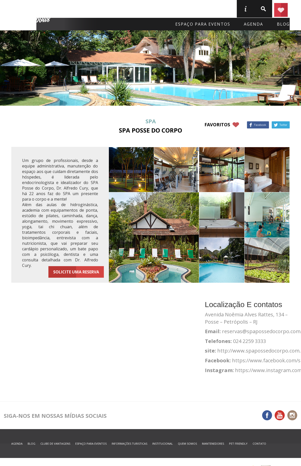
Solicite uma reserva (76, 272)
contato (259, 443)
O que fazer (174, 8)
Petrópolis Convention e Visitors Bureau (32, 15)
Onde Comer (128, 8)
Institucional (162, 443)
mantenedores (213, 443)
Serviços (214, 8)
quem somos (187, 443)
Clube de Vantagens (55, 443)
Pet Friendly (238, 443)
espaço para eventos (91, 443)
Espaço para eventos (202, 24)
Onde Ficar (84, 8)
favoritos (217, 125)
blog (283, 24)
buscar (263, 9)
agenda (253, 24)
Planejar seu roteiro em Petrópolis (281, 9)
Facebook (258, 125)
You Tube (280, 415)
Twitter (281, 125)
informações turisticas (245, 9)
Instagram (292, 415)
